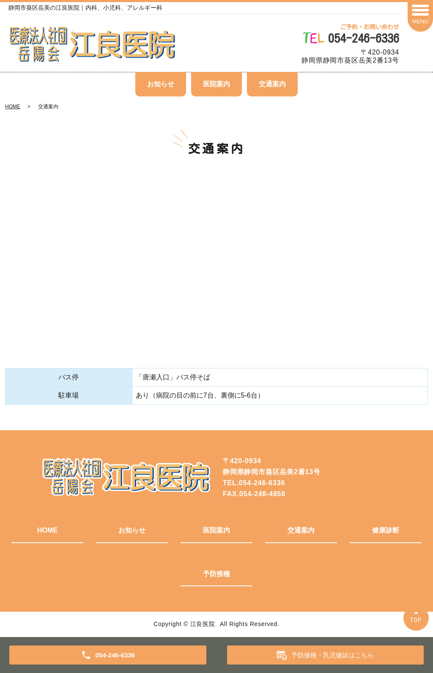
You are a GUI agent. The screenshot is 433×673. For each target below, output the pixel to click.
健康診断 (385, 530)
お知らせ (160, 84)
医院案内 (216, 84)
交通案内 (272, 84)
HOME (12, 107)
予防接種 (216, 573)
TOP (416, 620)
